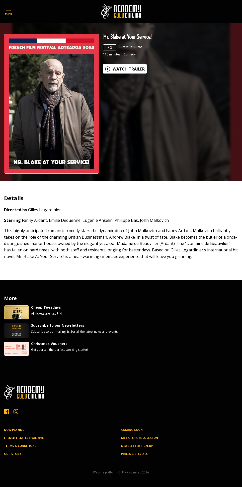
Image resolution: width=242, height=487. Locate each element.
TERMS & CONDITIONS (20, 446)
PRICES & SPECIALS (134, 454)
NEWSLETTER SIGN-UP (137, 446)
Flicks (126, 472)
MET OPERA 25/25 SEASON (139, 438)
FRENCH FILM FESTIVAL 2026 (23, 438)
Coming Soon (132, 430)
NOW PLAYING (14, 430)
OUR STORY (12, 454)
